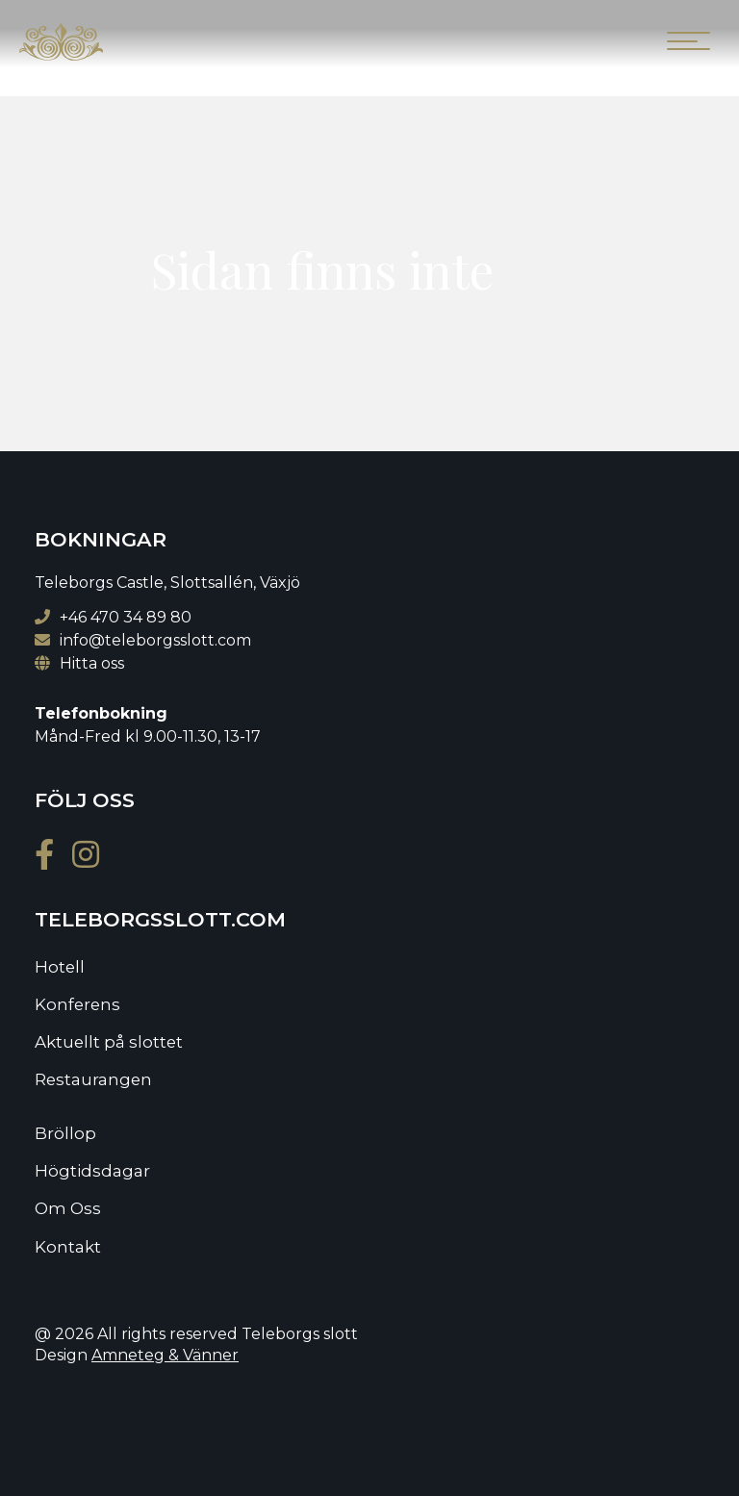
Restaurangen (93, 1079)
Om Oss (68, 1208)
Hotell (60, 966)
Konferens (77, 1004)
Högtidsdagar (92, 1170)
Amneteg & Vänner (165, 1355)
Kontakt (68, 1246)
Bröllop (65, 1133)
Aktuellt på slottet (109, 1042)
